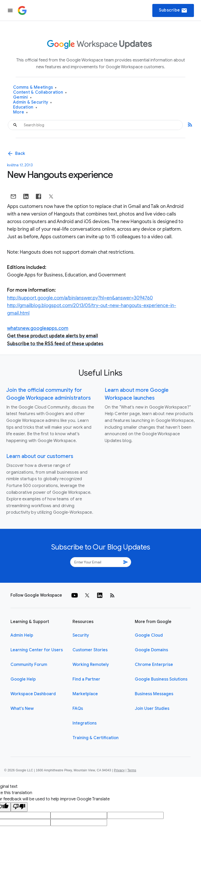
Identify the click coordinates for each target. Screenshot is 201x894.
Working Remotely (90, 664)
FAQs (77, 708)
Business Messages (154, 694)
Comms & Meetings (35, 87)
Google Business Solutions (161, 679)
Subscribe (173, 10)
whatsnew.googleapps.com (37, 328)
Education (25, 107)
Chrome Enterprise (154, 664)
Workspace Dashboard (33, 694)
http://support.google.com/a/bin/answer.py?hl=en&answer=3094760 (80, 298)
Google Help (23, 679)
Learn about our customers (39, 456)
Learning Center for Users (36, 650)
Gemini (22, 97)
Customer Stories (90, 650)
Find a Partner (86, 679)
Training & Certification (95, 737)
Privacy (119, 770)
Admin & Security (32, 102)
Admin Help (21, 635)
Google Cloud (149, 635)
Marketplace (85, 694)
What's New (22, 708)
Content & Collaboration (40, 92)
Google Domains (151, 650)
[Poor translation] (19, 807)
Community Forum (28, 664)
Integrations (84, 723)
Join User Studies (152, 708)
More (20, 112)
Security (80, 635)
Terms (131, 770)
